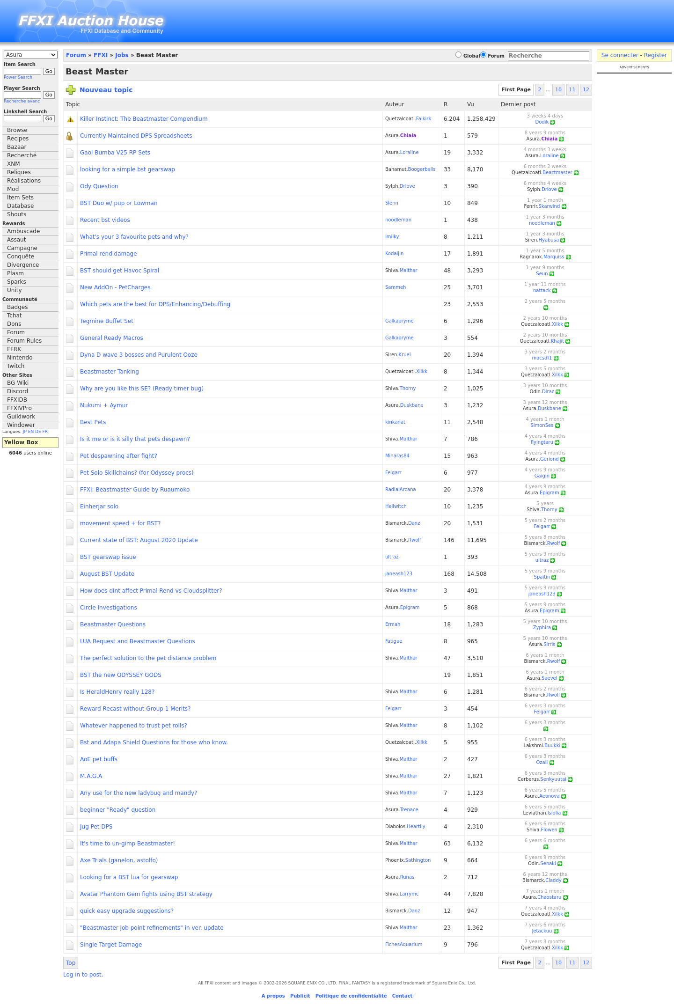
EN (31, 431)
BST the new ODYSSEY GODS (120, 675)
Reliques (19, 172)
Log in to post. (83, 974)
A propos (273, 996)
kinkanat (395, 422)
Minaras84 (397, 455)
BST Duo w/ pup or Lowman (118, 203)
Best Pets (93, 422)
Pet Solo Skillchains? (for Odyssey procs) (137, 473)
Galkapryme (399, 320)
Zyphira (542, 627)
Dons (14, 324)
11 (572, 90)
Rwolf (414, 540)
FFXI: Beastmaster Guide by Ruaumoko (135, 489)
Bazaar (17, 147)
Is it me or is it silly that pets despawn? (135, 439)
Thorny (408, 388)
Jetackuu (542, 930)
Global (471, 56)
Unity (14, 290)
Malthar (409, 270)
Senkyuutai (553, 779)
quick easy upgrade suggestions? (127, 911)
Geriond (549, 459)
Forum (16, 332)
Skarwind (549, 206)
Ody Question (99, 186)
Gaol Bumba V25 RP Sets (115, 152)
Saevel (549, 678)
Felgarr (393, 472)
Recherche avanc (22, 101)
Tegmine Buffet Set (106, 321)
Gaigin (542, 475)
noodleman (398, 219)
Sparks (16, 282)
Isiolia (554, 812)
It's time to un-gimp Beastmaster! (127, 843)
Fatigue (394, 641)
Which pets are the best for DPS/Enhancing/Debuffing (155, 304)
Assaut (16, 239)
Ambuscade (23, 231)
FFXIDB (17, 400)
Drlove (407, 186)
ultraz (392, 556)
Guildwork (21, 416)
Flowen (549, 829)
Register (655, 55)
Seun (542, 273)
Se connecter (619, 55)
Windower (21, 425)
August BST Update (107, 574)
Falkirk (423, 118)
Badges (17, 307)
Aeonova (549, 796)
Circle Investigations (108, 607)
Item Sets (20, 197)
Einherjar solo (99, 506)
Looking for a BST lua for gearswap (129, 877)
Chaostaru (549, 897)
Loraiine (409, 152)
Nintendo (20, 357)
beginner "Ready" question (117, 810)
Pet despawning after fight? (118, 456)
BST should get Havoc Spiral (119, 270)
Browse (17, 130)
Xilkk (557, 324)
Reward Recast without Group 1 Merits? (135, 708)
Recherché (22, 155)
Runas (407, 877)
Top (70, 963)
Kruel (405, 354)
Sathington (418, 860)
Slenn (391, 203)
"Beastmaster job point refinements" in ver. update (152, 928)
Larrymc (409, 893)
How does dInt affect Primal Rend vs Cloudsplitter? (151, 590)
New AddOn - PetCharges (115, 287)
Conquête (20, 256)
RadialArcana (400, 489)
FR (45, 431)
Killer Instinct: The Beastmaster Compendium (144, 119)
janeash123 (398, 573)
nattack (542, 290)
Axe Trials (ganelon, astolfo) (119, 860)
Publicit (300, 996)
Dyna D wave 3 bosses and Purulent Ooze (139, 355)
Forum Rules (24, 341)
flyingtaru (542, 442)
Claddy (553, 880)
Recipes (18, 138)
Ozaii (542, 762)
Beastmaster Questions (113, 624)
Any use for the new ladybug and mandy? (138, 793)
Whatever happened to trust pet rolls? (133, 725)
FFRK (14, 349)
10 (558, 90)
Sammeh (395, 287)
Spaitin (542, 577)
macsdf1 (542, 357)
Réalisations (24, 180)
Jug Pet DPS (96, 826)
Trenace (409, 809)
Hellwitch (396, 506)
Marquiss (553, 256)
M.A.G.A (91, 776)
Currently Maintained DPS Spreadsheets (136, 135)
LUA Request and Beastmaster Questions (137, 641)
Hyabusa (548, 239)
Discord (17, 391)
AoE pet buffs (98, 759)
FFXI (101, 55)
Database (20, 206)
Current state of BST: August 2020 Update (139, 540)
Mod (13, 189)
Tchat (14, 315)
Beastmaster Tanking (109, 371)
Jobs (121, 55)
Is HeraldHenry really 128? (117, 692)
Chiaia (408, 135)
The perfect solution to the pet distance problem (148, 658)
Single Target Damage (111, 944)
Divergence (23, 265)
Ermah (392, 624)
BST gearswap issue (108, 557)
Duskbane (412, 405)
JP (25, 431)
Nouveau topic (106, 90)
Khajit (557, 341)
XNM (13, 164)
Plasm (15, 273)
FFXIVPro (19, 408)
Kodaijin (394, 253)
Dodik (542, 122)
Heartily (416, 826)
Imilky (392, 236)
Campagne (22, 248)
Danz (414, 523)
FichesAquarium (403, 944)
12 (586, 90)
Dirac (548, 391)
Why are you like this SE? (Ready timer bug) (142, 388)
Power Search (18, 77)
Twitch (15, 366)
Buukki (552, 745)
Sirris (549, 644)
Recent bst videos (105, 220)
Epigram (549, 492)
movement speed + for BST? (120, 523)
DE (38, 431)
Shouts (16, 214)
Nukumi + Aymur (104, 405)
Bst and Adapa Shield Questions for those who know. (154, 742)
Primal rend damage (108, 253)
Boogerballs (422, 169)
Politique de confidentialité (351, 996)
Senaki (548, 863)
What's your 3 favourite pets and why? (134, 237)
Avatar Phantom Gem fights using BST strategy (146, 894)
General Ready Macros (111, 338)
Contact (402, 996)
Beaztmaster (557, 172)
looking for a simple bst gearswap (127, 169)
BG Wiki (18, 383)
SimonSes (541, 425)
